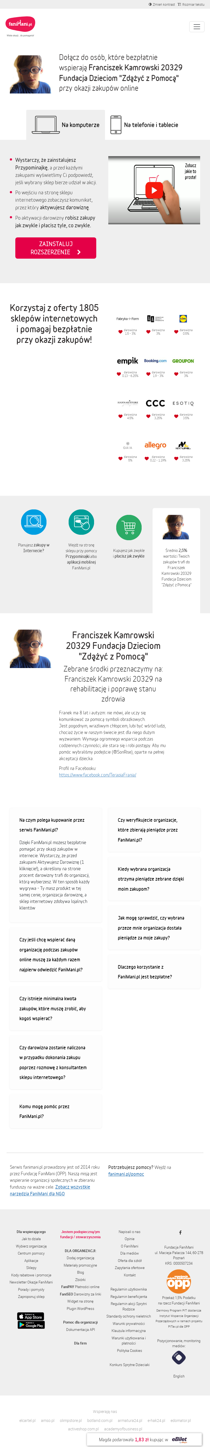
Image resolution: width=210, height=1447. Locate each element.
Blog (80, 1272)
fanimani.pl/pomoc (126, 1174)
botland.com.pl (99, 1420)
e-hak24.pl (156, 1420)
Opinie (130, 1238)
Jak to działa (31, 1238)
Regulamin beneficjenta (128, 1296)
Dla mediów (129, 1253)
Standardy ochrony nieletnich (128, 1316)
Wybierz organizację (31, 1246)
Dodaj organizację (80, 1257)
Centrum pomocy (31, 1253)
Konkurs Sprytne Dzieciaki (130, 1364)
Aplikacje (31, 1260)
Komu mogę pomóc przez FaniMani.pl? (44, 1111)
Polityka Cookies (129, 1350)
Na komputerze (81, 124)
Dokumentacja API (80, 1329)
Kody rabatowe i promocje (31, 1275)
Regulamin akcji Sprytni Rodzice (129, 1306)
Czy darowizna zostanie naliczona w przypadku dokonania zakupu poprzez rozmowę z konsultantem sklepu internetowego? (53, 1062)
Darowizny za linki (80, 1294)
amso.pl (47, 1420)
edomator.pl (181, 1420)
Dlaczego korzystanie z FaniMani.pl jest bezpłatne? (145, 972)
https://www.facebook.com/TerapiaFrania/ (97, 775)
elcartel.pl (27, 1420)
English (179, 1376)
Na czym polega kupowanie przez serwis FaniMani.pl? (51, 825)
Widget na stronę (80, 1301)
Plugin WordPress (80, 1308)
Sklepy (31, 1267)
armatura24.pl (130, 1420)
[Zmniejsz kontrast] (162, 4)
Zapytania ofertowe (130, 1267)
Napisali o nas (130, 1231)
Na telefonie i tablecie (151, 124)
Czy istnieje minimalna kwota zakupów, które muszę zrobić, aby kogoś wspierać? (52, 1008)
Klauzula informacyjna (129, 1330)
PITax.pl (173, 1326)
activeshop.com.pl (83, 1428)
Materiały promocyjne (80, 1265)
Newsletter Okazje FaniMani (31, 1282)
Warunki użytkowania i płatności (129, 1341)
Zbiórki (80, 1279)
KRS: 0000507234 (178, 1263)
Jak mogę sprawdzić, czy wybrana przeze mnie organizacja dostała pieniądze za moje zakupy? (151, 927)
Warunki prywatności (129, 1323)
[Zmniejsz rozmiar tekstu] (191, 4)
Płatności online (80, 1286)
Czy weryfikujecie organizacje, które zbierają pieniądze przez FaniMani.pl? (148, 829)
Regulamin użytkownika (128, 1289)
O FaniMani (129, 1246)
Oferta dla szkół (130, 1260)
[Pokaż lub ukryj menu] (197, 26)
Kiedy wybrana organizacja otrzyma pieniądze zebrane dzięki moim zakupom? (151, 879)
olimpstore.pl (71, 1420)
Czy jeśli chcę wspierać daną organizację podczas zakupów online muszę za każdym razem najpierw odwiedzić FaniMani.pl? (51, 954)
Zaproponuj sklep (31, 1296)
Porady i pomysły (31, 1289)
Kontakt (130, 1275)
